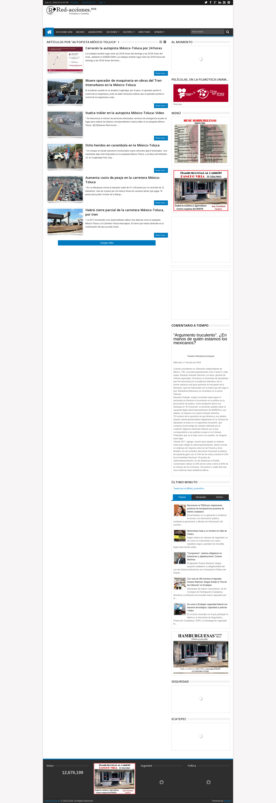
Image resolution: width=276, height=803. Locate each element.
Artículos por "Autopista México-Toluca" (82, 42)
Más (101, 2)
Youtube (224, 2)
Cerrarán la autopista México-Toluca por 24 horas (123, 48)
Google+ (215, 2)
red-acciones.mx (52, 801)
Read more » (160, 73)
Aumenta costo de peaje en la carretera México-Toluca (122, 179)
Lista (165, 42)
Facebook (210, 2)
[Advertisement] (165, 16)
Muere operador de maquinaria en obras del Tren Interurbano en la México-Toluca (123, 82)
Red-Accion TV (88, 2)
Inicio (49, 32)
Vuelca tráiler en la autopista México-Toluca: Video (124, 113)
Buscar (227, 31)
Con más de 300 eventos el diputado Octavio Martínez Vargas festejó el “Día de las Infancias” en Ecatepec (207, 582)
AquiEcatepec (95, 32)
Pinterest (229, 2)
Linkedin (219, 2)
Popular (182, 497)
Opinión (158, 32)
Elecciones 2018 (64, 32)
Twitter (206, 2)
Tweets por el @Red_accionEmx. (189, 488)
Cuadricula (161, 42)
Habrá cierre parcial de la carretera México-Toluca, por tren (124, 212)
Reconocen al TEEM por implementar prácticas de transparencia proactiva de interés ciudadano (205, 508)
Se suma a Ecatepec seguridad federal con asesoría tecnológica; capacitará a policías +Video (207, 607)
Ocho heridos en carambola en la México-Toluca (122, 145)
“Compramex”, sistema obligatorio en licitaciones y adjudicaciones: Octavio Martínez (204, 556)
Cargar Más (106, 242)
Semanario (201, 497)
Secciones (111, 32)
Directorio (144, 32)
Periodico (74, 2)
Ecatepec (128, 32)
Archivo (80, 32)
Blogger (227, 801)
